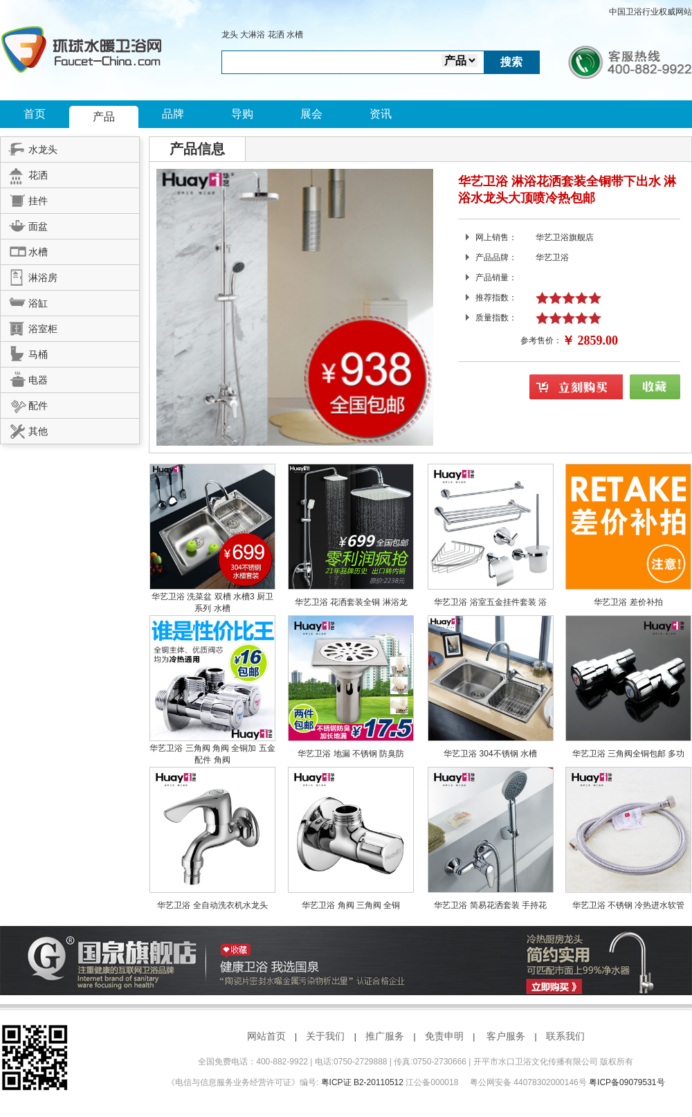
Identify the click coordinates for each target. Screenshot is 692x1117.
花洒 (276, 34)
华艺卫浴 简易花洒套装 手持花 (490, 905)
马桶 (24, 352)
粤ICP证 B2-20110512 (362, 1082)
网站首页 (266, 1036)
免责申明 (444, 1036)
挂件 (24, 198)
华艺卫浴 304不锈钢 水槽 (490, 754)
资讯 (381, 114)
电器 (24, 377)
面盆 (24, 224)
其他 (24, 429)
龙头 (229, 34)
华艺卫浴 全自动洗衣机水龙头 (212, 905)
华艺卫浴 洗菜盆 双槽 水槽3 (204, 596)
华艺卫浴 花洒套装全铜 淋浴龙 (351, 602)
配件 (24, 403)
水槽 (294, 34)
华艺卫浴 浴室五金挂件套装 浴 (490, 602)
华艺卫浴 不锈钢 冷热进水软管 (628, 905)
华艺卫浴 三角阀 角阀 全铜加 (203, 748)
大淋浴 (252, 34)
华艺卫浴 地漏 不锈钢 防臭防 (351, 754)
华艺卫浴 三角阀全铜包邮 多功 (628, 754)
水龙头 (29, 147)
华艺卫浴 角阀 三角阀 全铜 (351, 905)
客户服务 (505, 1036)
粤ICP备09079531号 (626, 1082)
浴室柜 (29, 326)
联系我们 (565, 1036)
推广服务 (384, 1036)
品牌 (173, 114)
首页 (35, 114)
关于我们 (325, 1036)
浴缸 (24, 301)
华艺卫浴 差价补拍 (628, 602)
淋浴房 (29, 275)
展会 (311, 114)
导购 (242, 114)
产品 (104, 116)
